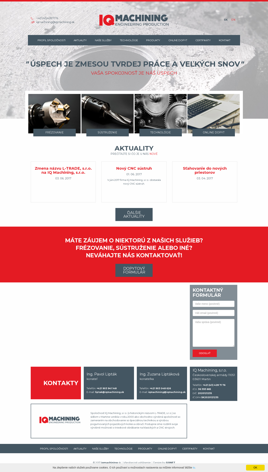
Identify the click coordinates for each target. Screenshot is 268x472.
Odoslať (204, 353)
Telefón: (102, 388)
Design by (164, 462)
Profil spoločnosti (52, 40)
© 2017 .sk (107, 462)
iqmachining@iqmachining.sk (55, 22)
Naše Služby (103, 40)
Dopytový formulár (134, 270)
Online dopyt (177, 40)
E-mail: (105, 392)
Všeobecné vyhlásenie (137, 462)
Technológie (129, 40)
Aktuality (80, 40)
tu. (194, 467)
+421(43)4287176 (47, 18)
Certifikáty (203, 40)
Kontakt (224, 40)
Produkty (153, 40)
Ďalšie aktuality (134, 214)
